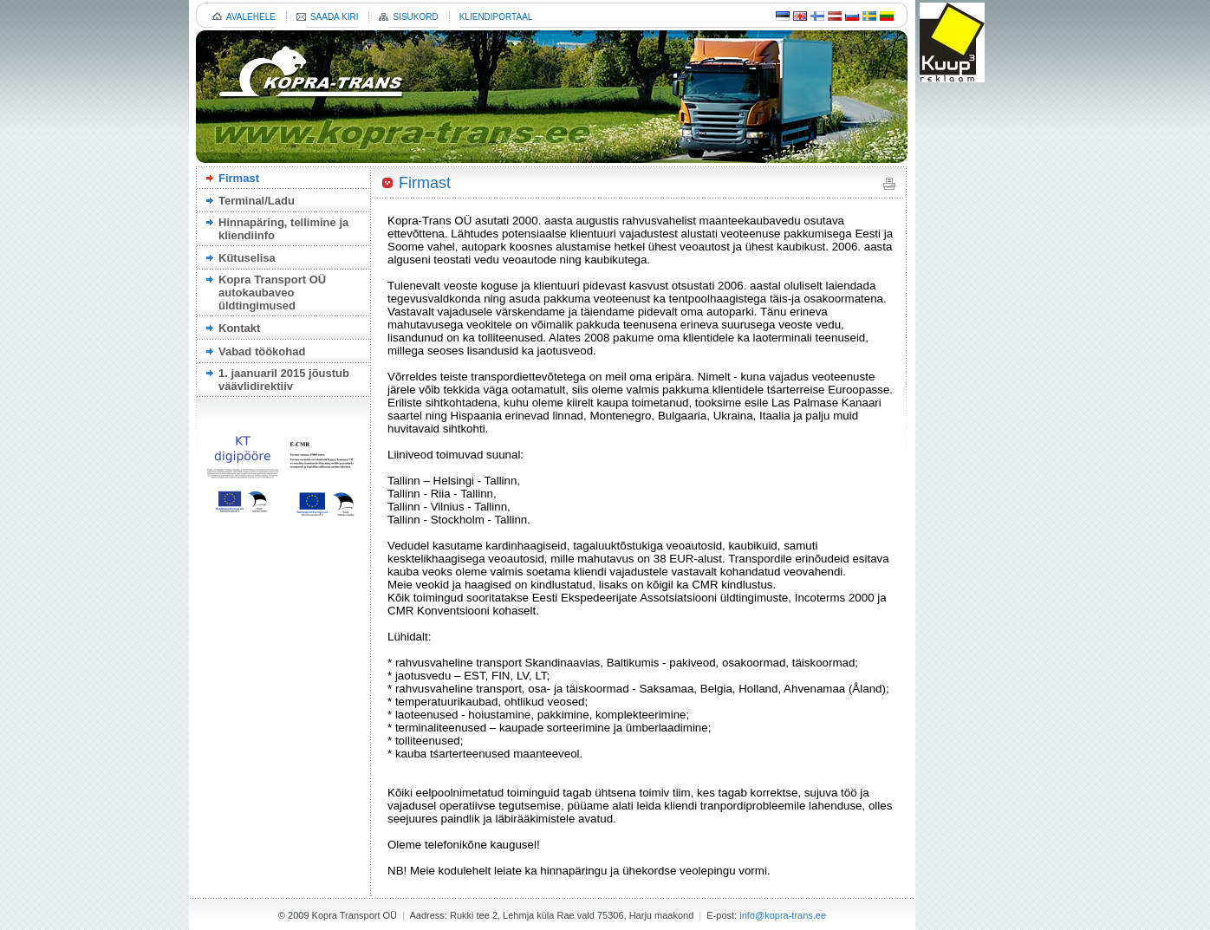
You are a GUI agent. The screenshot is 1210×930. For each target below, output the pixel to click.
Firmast (238, 178)
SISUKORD (415, 17)
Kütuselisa (247, 257)
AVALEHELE (251, 17)
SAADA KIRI (334, 17)
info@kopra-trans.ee (782, 915)
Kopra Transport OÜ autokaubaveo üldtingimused (272, 292)
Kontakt (239, 328)
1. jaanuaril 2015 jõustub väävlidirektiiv (283, 380)
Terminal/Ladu (256, 200)
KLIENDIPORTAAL (496, 17)
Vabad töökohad (261, 351)
